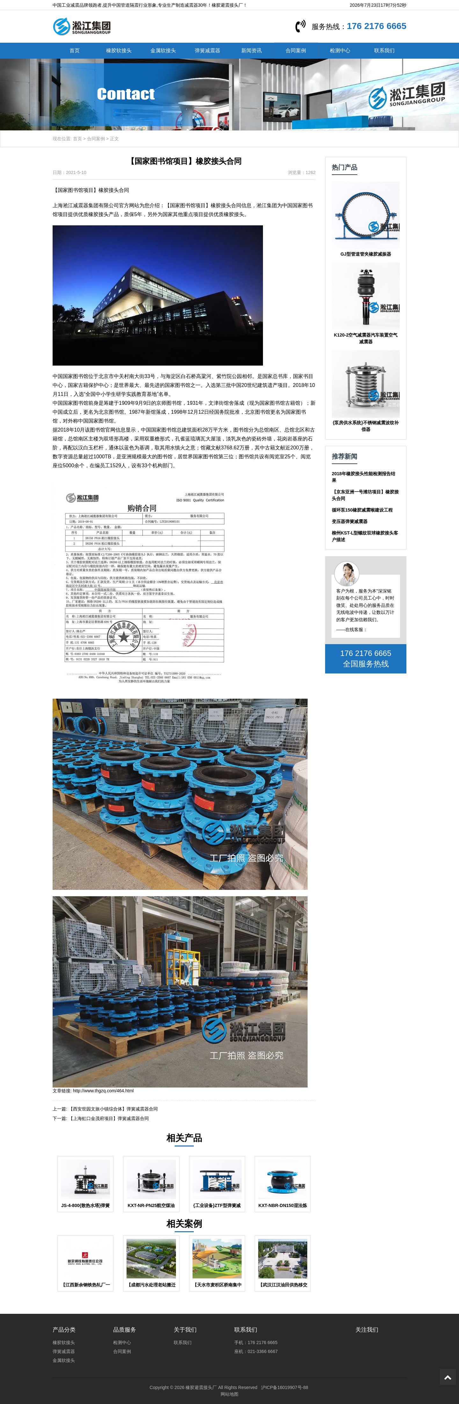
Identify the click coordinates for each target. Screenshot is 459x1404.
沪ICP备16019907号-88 (284, 1387)
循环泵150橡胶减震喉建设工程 (362, 510)
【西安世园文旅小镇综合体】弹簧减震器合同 (113, 1108)
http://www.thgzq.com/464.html (103, 1090)
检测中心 (340, 50)
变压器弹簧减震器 (350, 521)
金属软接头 (163, 50)
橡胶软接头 (119, 50)
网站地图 (229, 1394)
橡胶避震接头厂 (201, 1387)
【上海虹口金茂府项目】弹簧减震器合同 (109, 1118)
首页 (74, 50)
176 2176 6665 (376, 26)
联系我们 (384, 50)
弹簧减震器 (207, 50)
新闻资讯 (251, 50)
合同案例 (296, 50)
